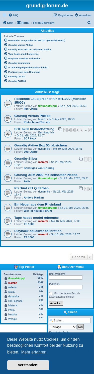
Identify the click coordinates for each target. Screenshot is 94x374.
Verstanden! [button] (28, 365)
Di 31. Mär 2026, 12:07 (31, 135)
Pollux (11, 310)
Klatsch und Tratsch (37, 122)
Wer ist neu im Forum (38, 210)
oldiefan (12, 287)
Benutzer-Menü (70, 267)
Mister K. (13, 305)
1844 (40, 282)
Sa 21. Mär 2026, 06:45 (74, 207)
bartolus (12, 314)
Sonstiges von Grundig (39, 167)
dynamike (44, 148)
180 (41, 313)
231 (41, 300)
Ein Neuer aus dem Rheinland (37, 204)
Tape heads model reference (36, 218)
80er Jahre (31, 108)
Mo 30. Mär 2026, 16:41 (67, 148)
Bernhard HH (46, 132)
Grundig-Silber (25, 158)
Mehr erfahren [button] (33, 352)
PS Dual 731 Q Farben (31, 188)
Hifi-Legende (15, 301)
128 (41, 318)
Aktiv (27, 181)
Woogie (12, 319)
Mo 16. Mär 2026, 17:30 (65, 221)
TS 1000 (29, 224)
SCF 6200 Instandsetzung (34, 129)
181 (41, 309)
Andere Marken (34, 197)
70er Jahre (31, 151)
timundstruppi (47, 105)
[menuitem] (13, 15)
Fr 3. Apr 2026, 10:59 (61, 119)
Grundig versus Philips (32, 116)
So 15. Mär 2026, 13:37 (65, 234)
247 (41, 291)
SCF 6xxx (30, 138)
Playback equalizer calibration (37, 231)
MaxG (41, 119)
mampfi (43, 161)
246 (41, 295)
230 (41, 304)
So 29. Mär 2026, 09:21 (74, 178)
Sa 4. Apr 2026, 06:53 (73, 105)
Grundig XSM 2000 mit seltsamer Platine (45, 175)
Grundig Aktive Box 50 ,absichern (40, 145)
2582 (40, 277)
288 (41, 286)
